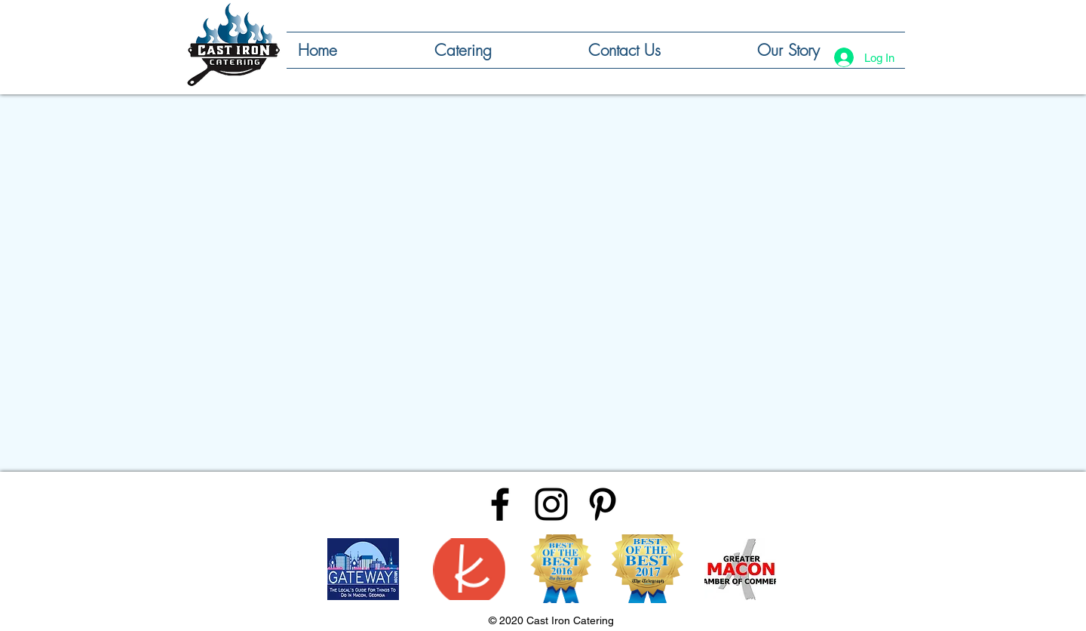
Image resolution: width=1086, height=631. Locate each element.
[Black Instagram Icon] (551, 504)
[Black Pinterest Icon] (602, 504)
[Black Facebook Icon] (500, 504)
